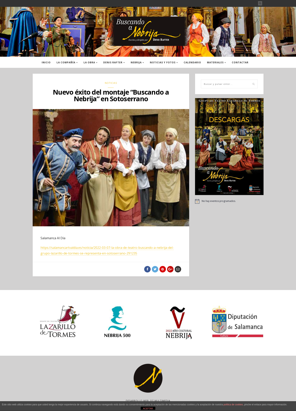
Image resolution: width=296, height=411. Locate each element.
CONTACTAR (240, 62)
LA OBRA (89, 62)
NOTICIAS (111, 83)
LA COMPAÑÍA (66, 62)
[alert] (229, 201)
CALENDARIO (192, 62)
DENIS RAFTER (112, 62)
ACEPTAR (148, 408)
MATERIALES (215, 62)
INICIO (46, 62)
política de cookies (233, 404)
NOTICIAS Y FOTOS (162, 62)
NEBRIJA (136, 62)
